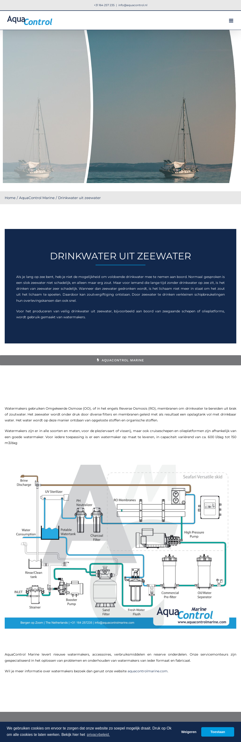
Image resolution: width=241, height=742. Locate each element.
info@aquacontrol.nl (132, 5)
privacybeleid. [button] (98, 735)
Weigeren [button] (189, 732)
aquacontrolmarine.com (148, 671)
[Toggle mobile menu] (231, 20)
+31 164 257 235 (104, 5)
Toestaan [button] (217, 732)
